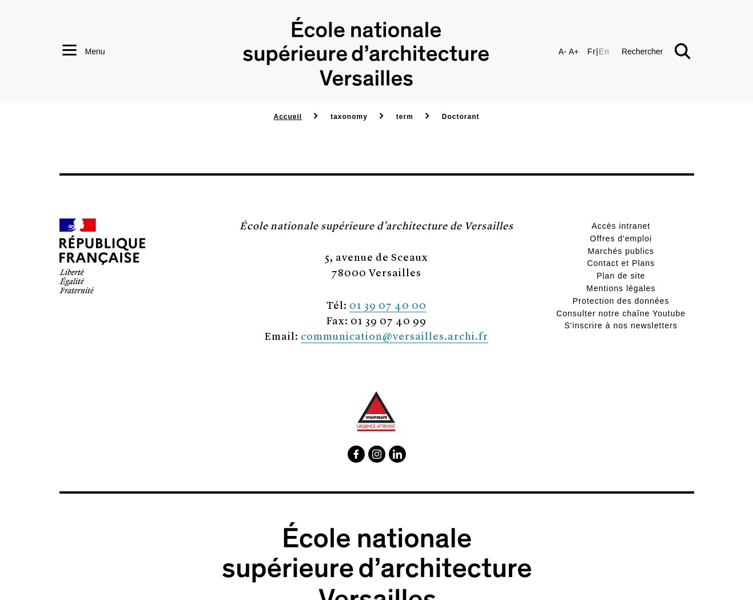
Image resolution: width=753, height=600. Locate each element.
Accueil (287, 117)
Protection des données (620, 300)
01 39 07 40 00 (388, 304)
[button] (656, 51)
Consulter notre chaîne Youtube (621, 313)
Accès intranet (621, 226)
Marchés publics (621, 251)
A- (563, 51)
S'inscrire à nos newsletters (621, 325)
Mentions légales (620, 288)
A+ (574, 51)
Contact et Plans (621, 263)
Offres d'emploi (621, 238)
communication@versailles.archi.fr (394, 335)
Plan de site (620, 275)
